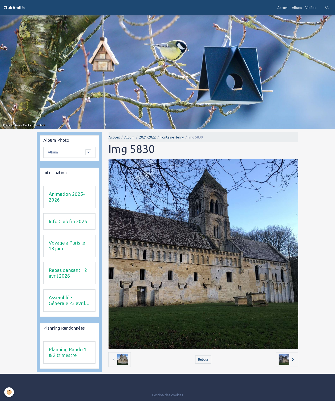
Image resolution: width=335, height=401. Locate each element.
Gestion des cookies (167, 395)
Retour (203, 359)
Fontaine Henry (172, 137)
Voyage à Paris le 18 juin (67, 245)
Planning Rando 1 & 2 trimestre (68, 352)
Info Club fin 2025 (68, 221)
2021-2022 (147, 137)
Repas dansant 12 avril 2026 (68, 273)
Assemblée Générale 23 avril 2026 (67, 300)
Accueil (282, 8)
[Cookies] (9, 392)
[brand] (14, 7)
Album (297, 8)
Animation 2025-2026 (67, 196)
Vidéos (310, 8)
